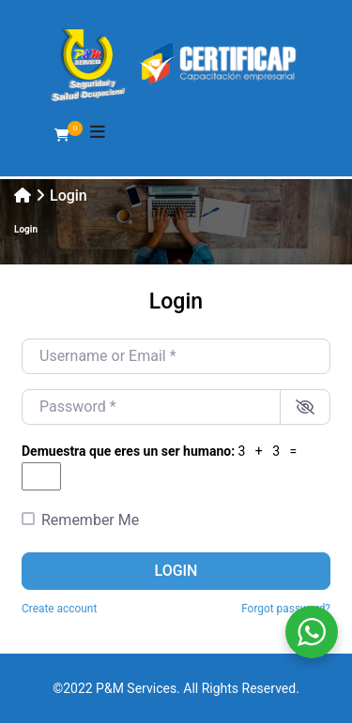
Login (176, 571)
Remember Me (90, 520)
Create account (59, 608)
